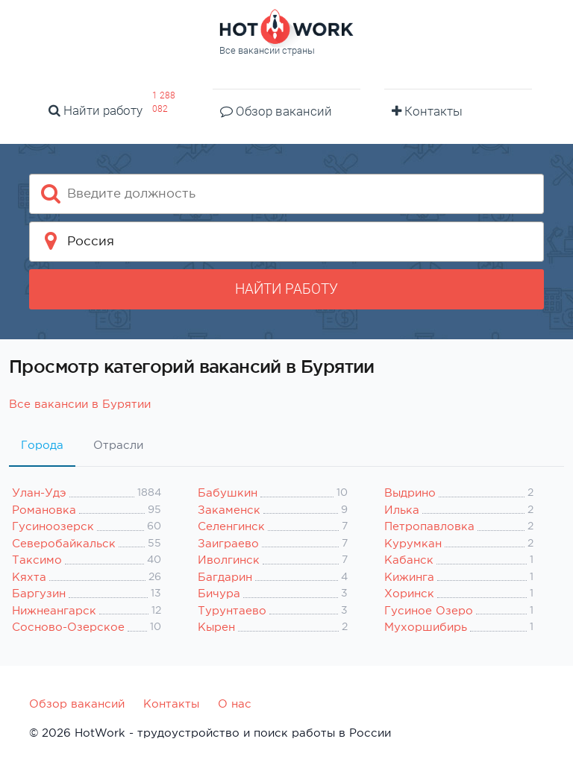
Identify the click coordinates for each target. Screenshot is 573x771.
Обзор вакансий (276, 111)
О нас (234, 703)
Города (42, 444)
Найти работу (95, 110)
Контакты (427, 111)
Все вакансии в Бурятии (80, 403)
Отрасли (118, 444)
